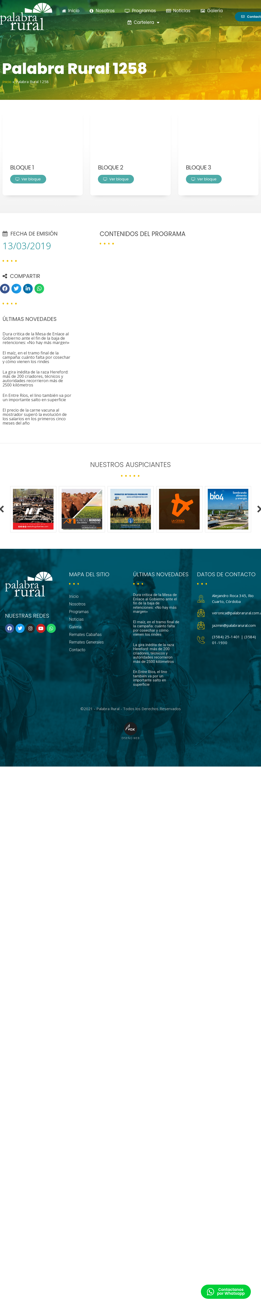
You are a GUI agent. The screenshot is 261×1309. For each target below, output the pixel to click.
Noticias (178, 11)
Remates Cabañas (85, 634)
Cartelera (143, 22)
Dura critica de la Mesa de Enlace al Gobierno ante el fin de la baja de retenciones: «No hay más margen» (36, 338)
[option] (33, 509)
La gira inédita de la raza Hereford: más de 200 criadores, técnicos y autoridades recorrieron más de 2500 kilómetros (35, 378)
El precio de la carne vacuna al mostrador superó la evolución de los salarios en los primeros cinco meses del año (35, 416)
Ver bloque (28, 179)
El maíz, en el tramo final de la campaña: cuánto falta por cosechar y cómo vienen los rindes (36, 357)
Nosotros (102, 11)
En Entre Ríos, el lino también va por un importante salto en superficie (37, 397)
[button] (5, 288)
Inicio (71, 11)
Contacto (77, 649)
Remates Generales (86, 642)
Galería (212, 11)
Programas (140, 11)
